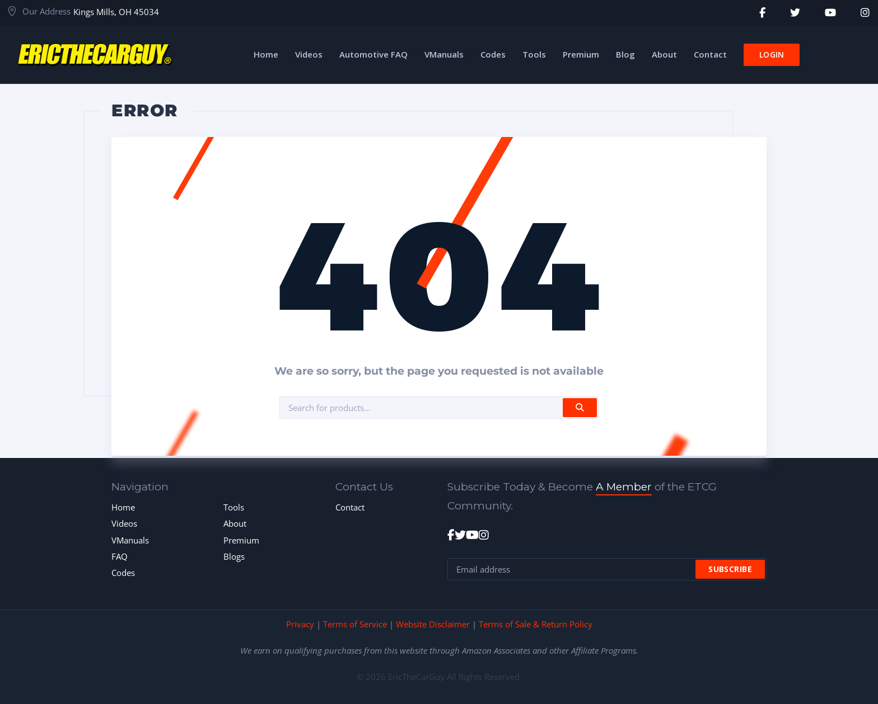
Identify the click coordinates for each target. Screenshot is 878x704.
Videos (124, 523)
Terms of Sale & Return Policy (535, 624)
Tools (233, 507)
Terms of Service (355, 624)
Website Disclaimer (433, 624)
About (234, 523)
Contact (350, 507)
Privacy (300, 624)
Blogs (234, 556)
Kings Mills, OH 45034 (116, 11)
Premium (241, 540)
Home (123, 507)
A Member (624, 486)
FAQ (119, 556)
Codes (123, 572)
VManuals (130, 540)
